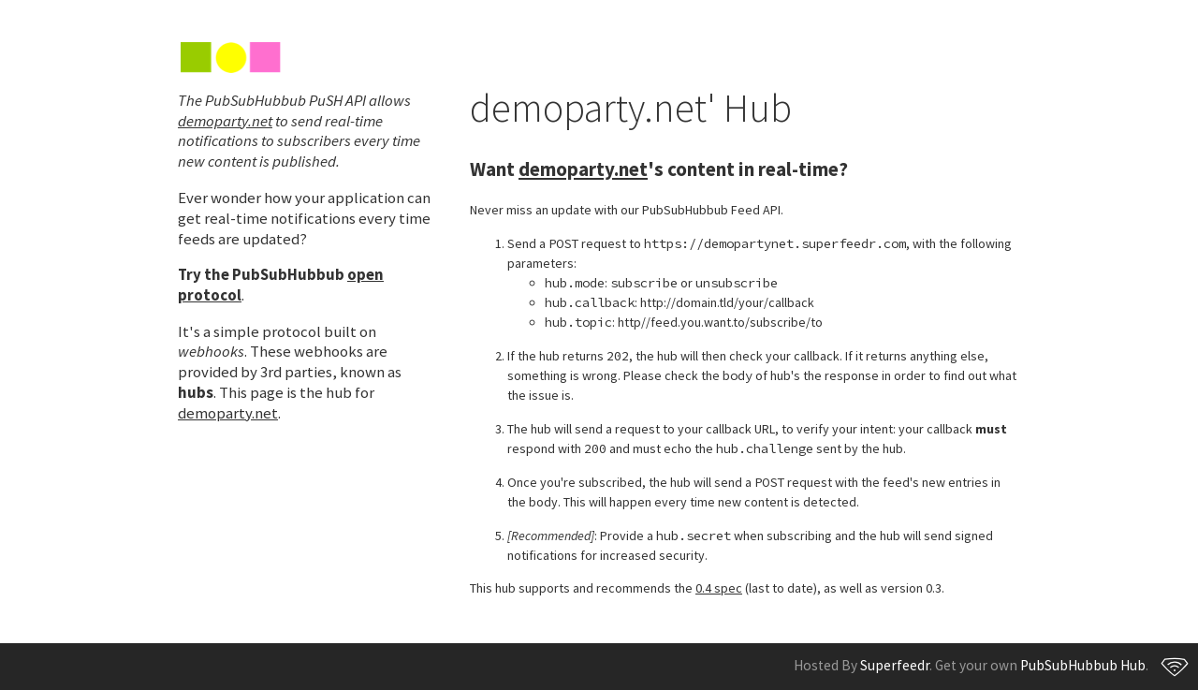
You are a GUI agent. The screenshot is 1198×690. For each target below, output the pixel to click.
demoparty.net (225, 120)
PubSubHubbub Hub (1083, 665)
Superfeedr (894, 665)
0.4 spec (718, 588)
